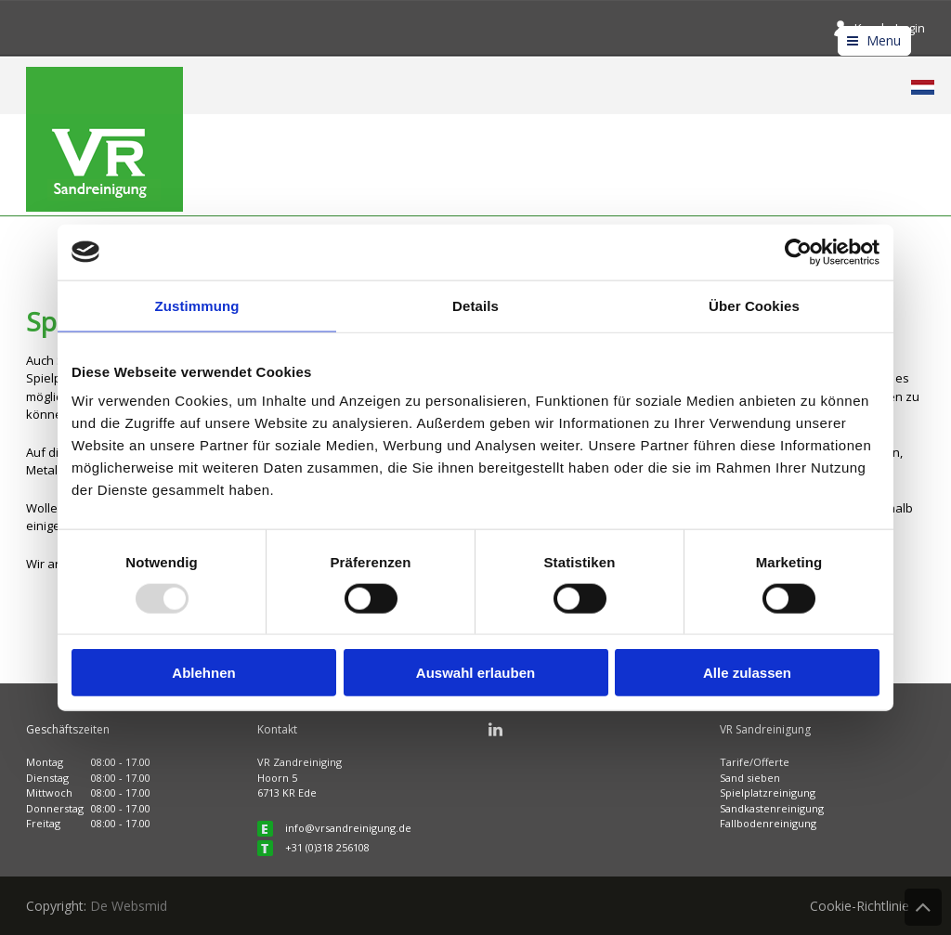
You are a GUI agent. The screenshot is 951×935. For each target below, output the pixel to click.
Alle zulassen (747, 673)
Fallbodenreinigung (768, 823)
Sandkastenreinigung (772, 808)
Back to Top (923, 907)
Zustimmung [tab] (197, 305)
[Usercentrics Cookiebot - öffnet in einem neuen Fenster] (798, 252)
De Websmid (128, 906)
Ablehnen (203, 673)
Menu (883, 40)
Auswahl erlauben (475, 673)
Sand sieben (750, 778)
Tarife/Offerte (754, 762)
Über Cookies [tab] (754, 305)
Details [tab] (475, 305)
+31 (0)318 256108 (327, 847)
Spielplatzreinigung (767, 792)
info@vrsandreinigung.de (348, 828)
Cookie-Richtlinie (859, 906)
